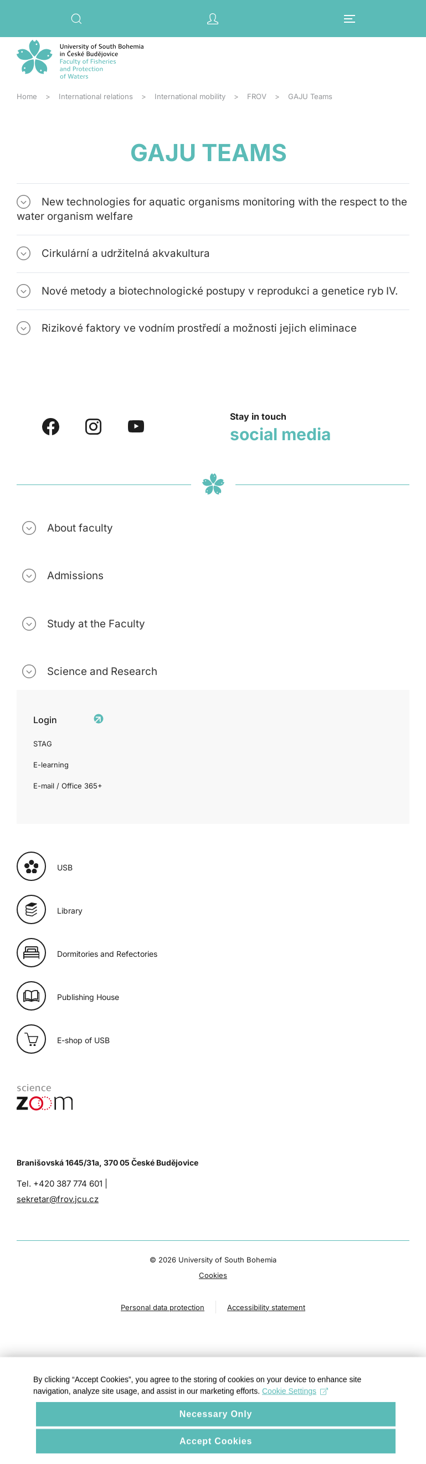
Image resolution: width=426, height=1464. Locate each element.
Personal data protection (162, 1307)
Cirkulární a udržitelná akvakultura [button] (126, 253)
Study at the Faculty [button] (96, 623)
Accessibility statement (266, 1307)
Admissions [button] (75, 575)
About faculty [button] (80, 528)
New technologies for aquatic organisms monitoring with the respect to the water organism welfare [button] (212, 209)
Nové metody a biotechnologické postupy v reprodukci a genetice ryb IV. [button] (220, 291)
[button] (76, 19)
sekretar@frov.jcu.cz (58, 1199)
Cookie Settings (295, 1404)
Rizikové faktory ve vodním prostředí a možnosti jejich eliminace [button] (199, 328)
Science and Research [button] (102, 671)
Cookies (213, 1275)
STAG (42, 743)
